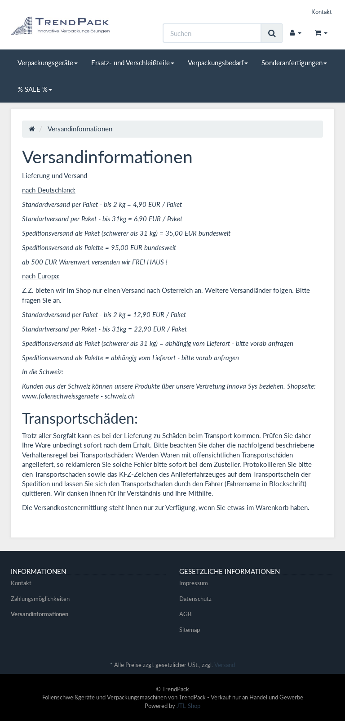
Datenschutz (195, 598)
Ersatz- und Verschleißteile (132, 62)
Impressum (193, 583)
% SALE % (35, 89)
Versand (224, 664)
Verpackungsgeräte (48, 62)
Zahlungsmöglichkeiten (40, 598)
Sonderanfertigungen (294, 62)
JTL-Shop (188, 705)
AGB (185, 614)
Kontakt (321, 11)
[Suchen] (212, 33)
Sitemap (189, 629)
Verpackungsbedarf (218, 62)
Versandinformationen (39, 614)
